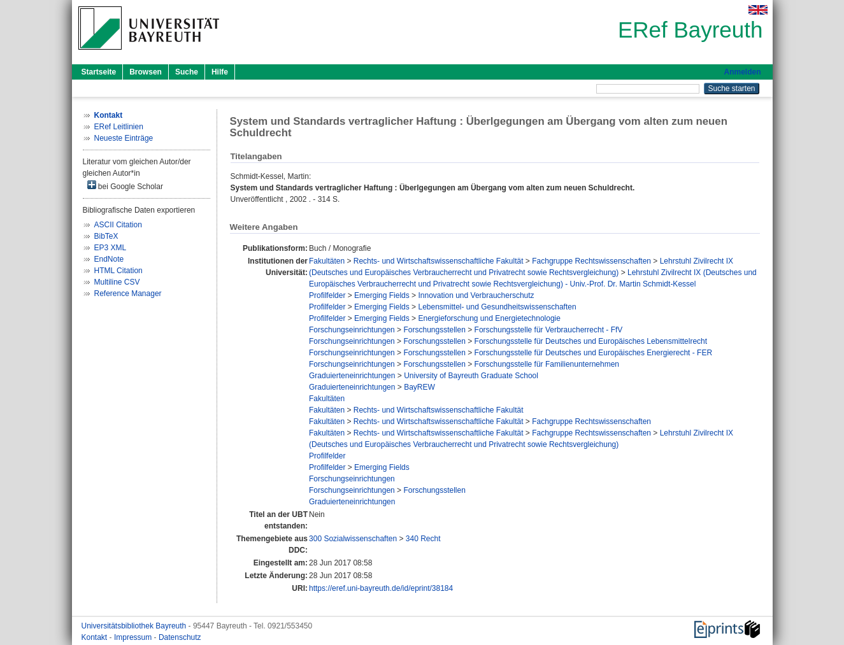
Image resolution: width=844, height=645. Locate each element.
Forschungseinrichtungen (352, 329)
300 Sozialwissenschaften (353, 538)
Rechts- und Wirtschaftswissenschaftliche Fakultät (439, 261)
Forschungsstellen (434, 329)
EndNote (109, 259)
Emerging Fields (382, 295)
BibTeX (106, 236)
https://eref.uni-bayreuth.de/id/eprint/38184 (381, 588)
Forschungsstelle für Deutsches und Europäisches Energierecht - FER (594, 352)
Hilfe (219, 71)
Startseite (99, 71)
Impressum (134, 637)
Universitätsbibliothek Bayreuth (135, 625)
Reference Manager (128, 293)
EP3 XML (110, 247)
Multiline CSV (117, 282)
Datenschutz (180, 637)
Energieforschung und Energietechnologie (489, 318)
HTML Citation (118, 270)
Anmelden (742, 71)
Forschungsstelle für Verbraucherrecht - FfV (549, 329)
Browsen (145, 71)
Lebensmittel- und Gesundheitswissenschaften (497, 306)
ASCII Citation (118, 224)
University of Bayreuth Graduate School (471, 375)
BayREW (419, 387)
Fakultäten (327, 261)
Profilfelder (327, 295)
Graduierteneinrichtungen (352, 375)
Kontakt (96, 637)
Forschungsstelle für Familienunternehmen (547, 364)
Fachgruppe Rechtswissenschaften (591, 261)
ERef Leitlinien (118, 126)
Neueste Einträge (124, 138)
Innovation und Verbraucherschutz (476, 295)
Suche (186, 71)
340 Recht (423, 538)
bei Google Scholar (125, 185)
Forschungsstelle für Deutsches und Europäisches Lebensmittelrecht (591, 341)
